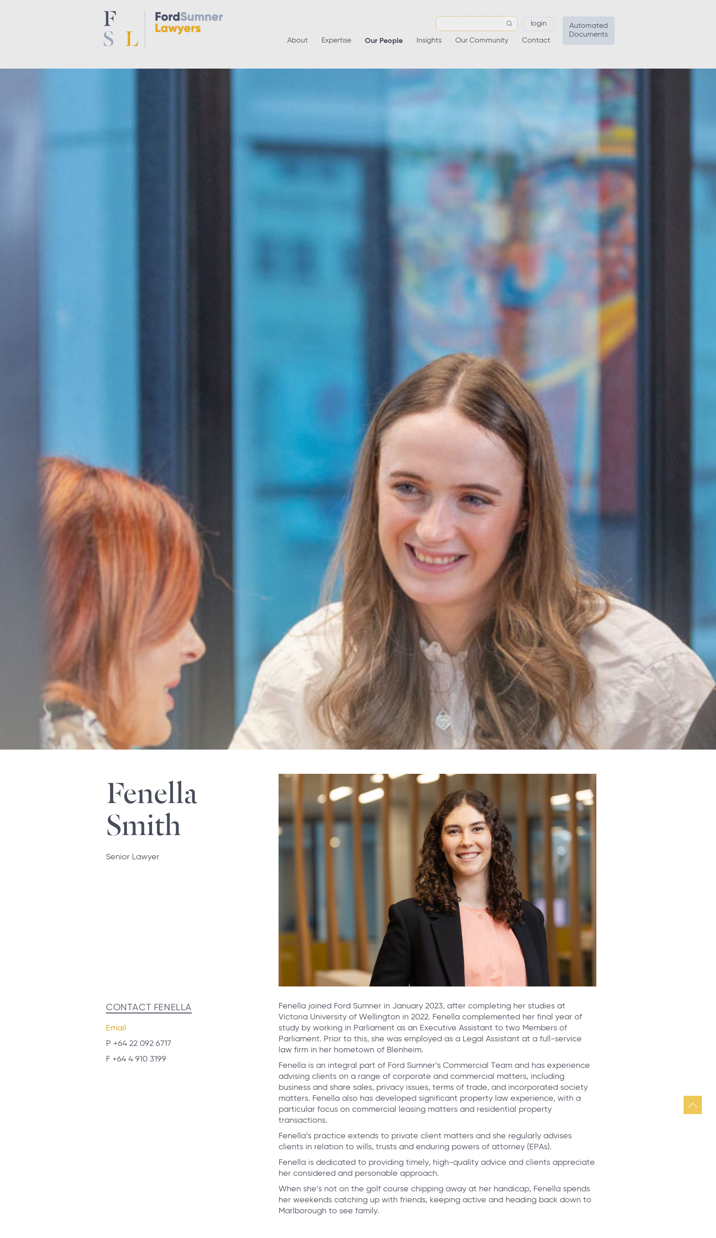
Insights (429, 40)
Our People (384, 41)
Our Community (481, 40)
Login (539, 23)
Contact (536, 40)
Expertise (336, 40)
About (297, 40)
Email (116, 1028)
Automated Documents (588, 30)
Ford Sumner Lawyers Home (163, 29)
